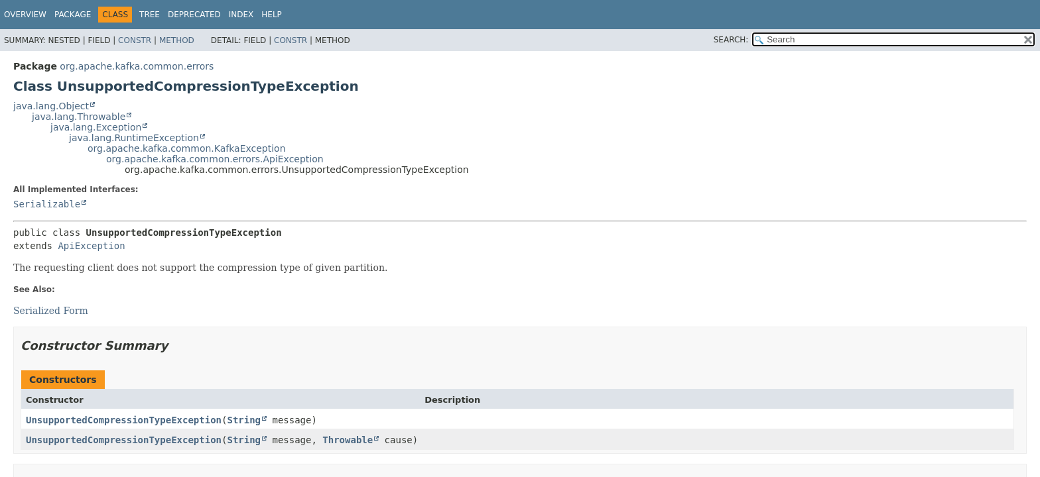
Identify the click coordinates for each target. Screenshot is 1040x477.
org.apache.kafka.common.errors (137, 66)
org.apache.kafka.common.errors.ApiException (215, 159)
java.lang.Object (51, 106)
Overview (25, 14)
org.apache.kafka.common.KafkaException (187, 148)
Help (271, 14)
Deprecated (194, 14)
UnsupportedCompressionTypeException (124, 420)
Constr (134, 40)
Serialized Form (50, 310)
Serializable (46, 204)
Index (241, 14)
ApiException (91, 245)
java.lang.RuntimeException (134, 137)
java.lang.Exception (95, 127)
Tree (149, 14)
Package (72, 14)
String (244, 420)
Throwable (347, 440)
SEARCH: (731, 39)
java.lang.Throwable (78, 116)
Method (176, 40)
